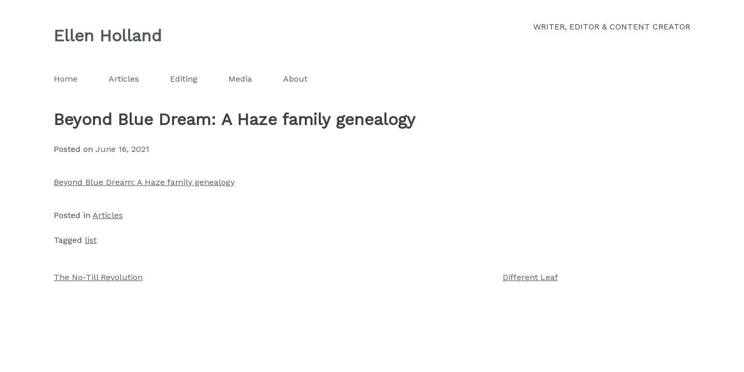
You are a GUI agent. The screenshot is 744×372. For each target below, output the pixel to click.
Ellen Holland (108, 35)
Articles (124, 79)
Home (66, 79)
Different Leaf (530, 277)
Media (240, 79)
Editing (183, 79)
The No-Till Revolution (98, 277)
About (295, 79)
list (91, 240)
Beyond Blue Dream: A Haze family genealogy (144, 182)
